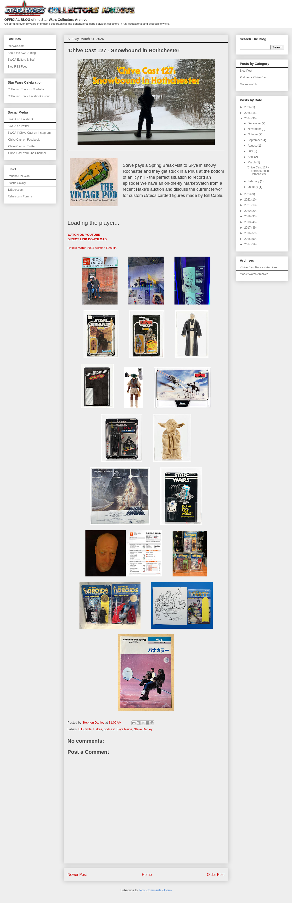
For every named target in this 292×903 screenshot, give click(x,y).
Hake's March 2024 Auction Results (92, 248)
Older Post (216, 875)
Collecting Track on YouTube (26, 89)
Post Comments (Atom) (155, 890)
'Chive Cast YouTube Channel (27, 153)
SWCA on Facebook (21, 119)
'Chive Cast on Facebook (24, 139)
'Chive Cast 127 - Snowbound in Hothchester (258, 171)
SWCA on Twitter (18, 126)
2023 (248, 194)
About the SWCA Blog (22, 53)
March (252, 162)
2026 (248, 107)
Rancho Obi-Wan (19, 176)
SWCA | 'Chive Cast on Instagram (29, 132)
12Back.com (15, 189)
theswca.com (16, 46)
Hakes (97, 729)
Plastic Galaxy (17, 183)
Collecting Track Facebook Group (29, 96)
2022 (248, 199)
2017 (248, 227)
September (255, 140)
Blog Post (246, 70)
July (251, 151)
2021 (248, 205)
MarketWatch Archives (254, 274)
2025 (248, 113)
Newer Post (77, 875)
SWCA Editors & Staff (21, 59)
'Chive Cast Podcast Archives (258, 267)
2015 (248, 239)
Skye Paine (124, 729)
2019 (248, 216)
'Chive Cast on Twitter (21, 146)
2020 (248, 211)
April (251, 157)
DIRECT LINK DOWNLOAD (87, 239)
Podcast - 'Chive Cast (253, 77)
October (253, 134)
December (255, 123)
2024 (248, 118)
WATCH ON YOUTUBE (83, 234)
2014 (248, 244)
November (255, 129)
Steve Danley (143, 729)
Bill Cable (85, 729)
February (254, 181)
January (253, 187)
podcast (109, 729)
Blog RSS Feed (18, 66)
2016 (248, 233)
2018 (248, 222)
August (253, 145)
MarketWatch (248, 84)
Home (147, 875)
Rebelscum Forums (20, 196)
